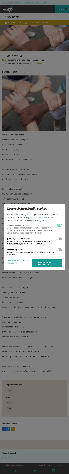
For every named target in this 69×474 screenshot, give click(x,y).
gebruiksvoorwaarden (37, 217)
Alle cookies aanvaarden (44, 263)
